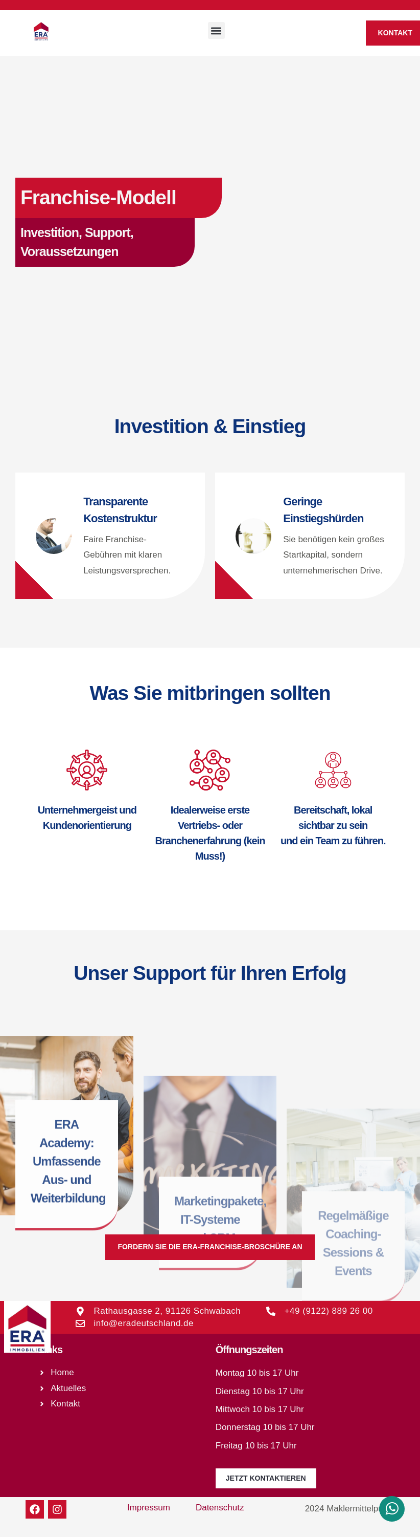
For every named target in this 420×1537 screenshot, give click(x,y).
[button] (216, 30)
